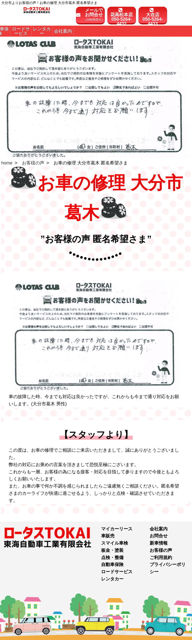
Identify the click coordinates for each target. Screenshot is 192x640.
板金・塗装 (112, 550)
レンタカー (112, 578)
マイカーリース (116, 528)
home (6, 162)
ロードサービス (116, 571)
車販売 (108, 535)
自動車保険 (112, 564)
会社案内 (159, 528)
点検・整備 (112, 557)
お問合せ (159, 535)
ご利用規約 (161, 557)
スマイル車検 (114, 543)
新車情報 (159, 543)
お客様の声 (33, 162)
